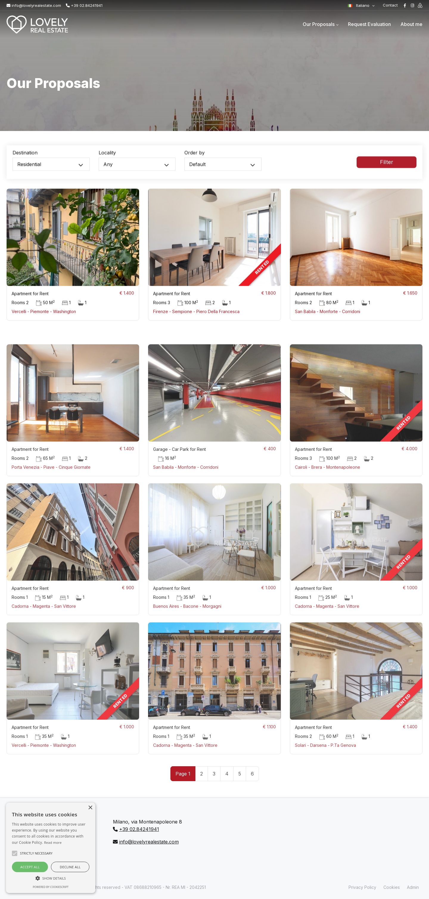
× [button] (90, 808)
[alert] (50, 848)
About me (411, 24)
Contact (390, 5)
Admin (413, 887)
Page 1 (182, 774)
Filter (386, 167)
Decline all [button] (70, 867)
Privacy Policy (362, 887)
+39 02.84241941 (84, 5)
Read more (53, 842)
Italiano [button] (359, 5)
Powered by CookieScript (51, 887)
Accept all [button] (30, 867)
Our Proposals (319, 24)
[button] (50, 878)
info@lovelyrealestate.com (34, 5)
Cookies (391, 887)
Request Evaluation (369, 24)
